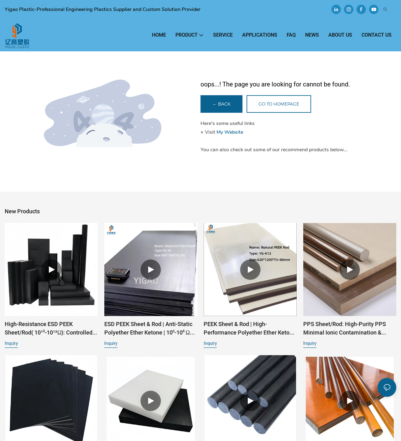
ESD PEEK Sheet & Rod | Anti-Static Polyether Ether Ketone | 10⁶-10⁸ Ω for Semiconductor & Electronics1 (148, 328)
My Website (229, 132)
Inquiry (11, 343)
